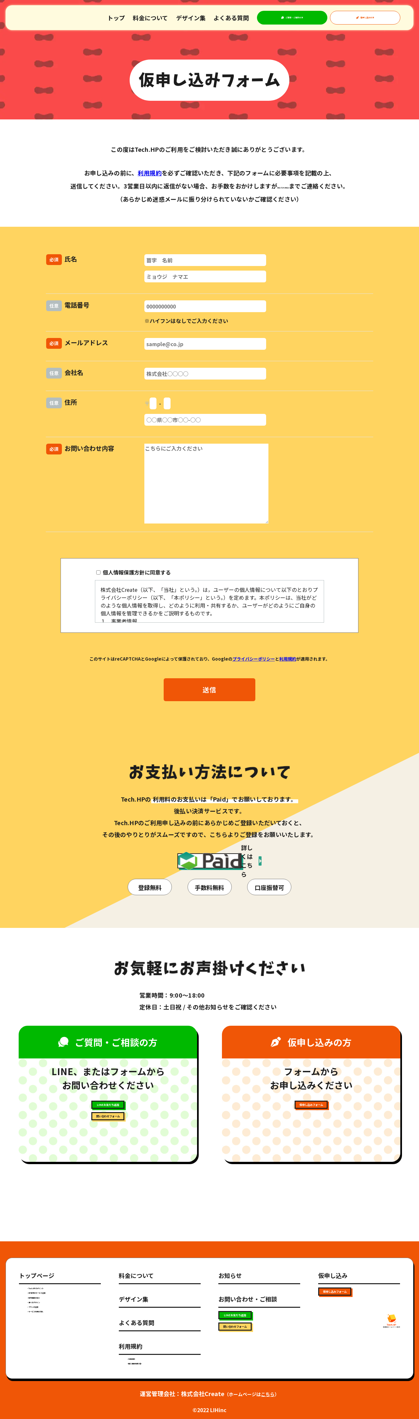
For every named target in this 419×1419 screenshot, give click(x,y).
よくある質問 (231, 17)
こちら (268, 1394)
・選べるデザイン (48, 1319)
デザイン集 (191, 17)
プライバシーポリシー (253, 659)
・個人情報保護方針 (150, 1361)
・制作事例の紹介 (48, 1305)
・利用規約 (140, 1347)
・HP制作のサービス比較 (56, 1291)
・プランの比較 (45, 1334)
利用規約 (150, 173)
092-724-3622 (283, 186)
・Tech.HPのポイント (53, 1276)
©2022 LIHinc (209, 1410)
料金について (150, 17)
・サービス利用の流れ (53, 1348)
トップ (116, 17)
